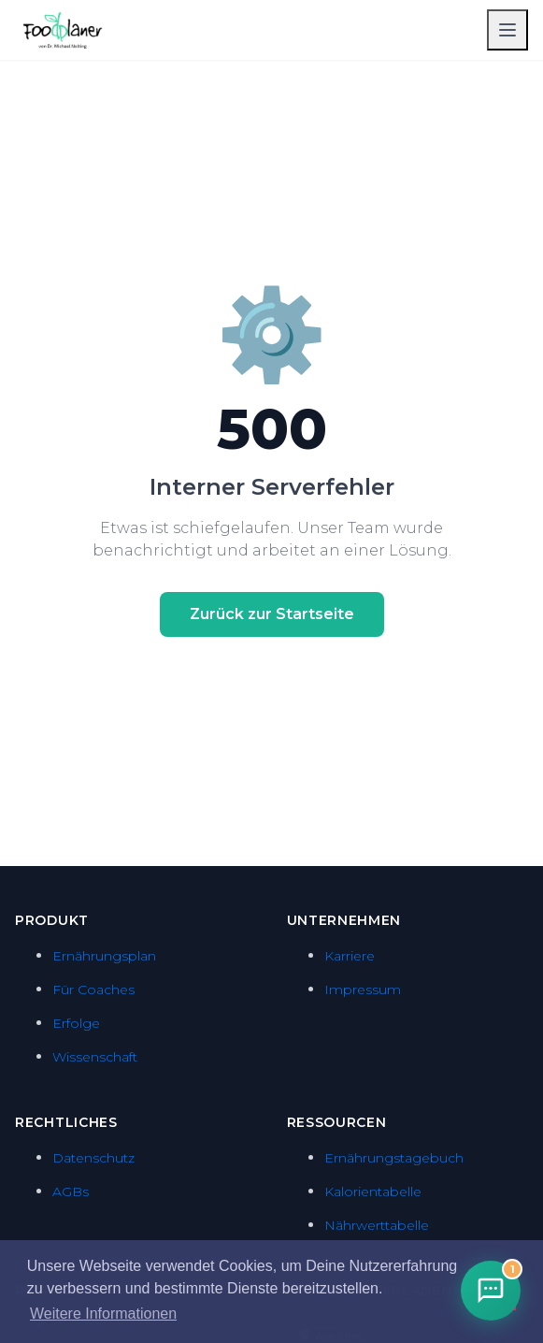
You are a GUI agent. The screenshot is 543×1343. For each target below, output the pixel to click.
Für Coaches (93, 989)
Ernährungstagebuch (394, 1157)
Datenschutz (93, 1157)
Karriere (349, 955)
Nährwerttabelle (376, 1225)
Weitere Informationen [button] (103, 1313)
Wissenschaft (94, 1056)
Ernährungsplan (104, 955)
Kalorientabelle (373, 1191)
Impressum (362, 989)
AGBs (70, 1191)
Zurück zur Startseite (272, 614)
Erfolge (76, 1023)
